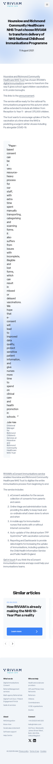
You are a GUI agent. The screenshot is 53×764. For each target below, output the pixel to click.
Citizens (31, 699)
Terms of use (34, 751)
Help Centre (7, 735)
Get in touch (9, 560)
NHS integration (9, 721)
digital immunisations (13, 83)
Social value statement (11, 728)
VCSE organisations (35, 706)
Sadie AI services (9, 705)
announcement (26, 96)
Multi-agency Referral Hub (12, 695)
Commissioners (34, 703)
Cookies (43, 751)
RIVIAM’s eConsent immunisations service (24, 474)
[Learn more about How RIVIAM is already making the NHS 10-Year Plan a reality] (24, 631)
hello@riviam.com (34, 724)
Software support (10, 732)
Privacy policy (24, 751)
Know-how (7, 724)
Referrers (31, 695)
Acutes (31, 710)
